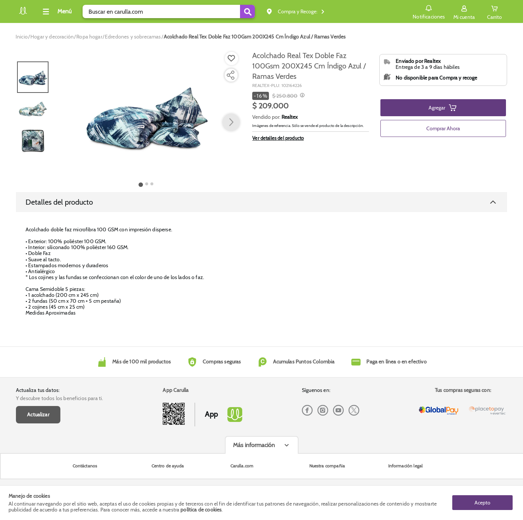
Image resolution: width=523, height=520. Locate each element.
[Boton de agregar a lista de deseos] (231, 58)
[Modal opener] (301, 96)
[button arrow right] (231, 122)
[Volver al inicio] (23, 13)
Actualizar (38, 421)
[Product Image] (146, 115)
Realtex (290, 117)
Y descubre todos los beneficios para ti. (59, 405)
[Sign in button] (464, 11)
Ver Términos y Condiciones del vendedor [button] (438, 183)
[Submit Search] (247, 11)
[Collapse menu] (56, 11)
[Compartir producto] (230, 75)
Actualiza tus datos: (38, 397)
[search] (169, 11)
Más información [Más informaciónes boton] (254, 452)
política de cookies (200, 509)
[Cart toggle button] (494, 11)
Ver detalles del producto (278, 138)
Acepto (482, 502)
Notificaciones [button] (429, 11)
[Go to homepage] (22, 36)
